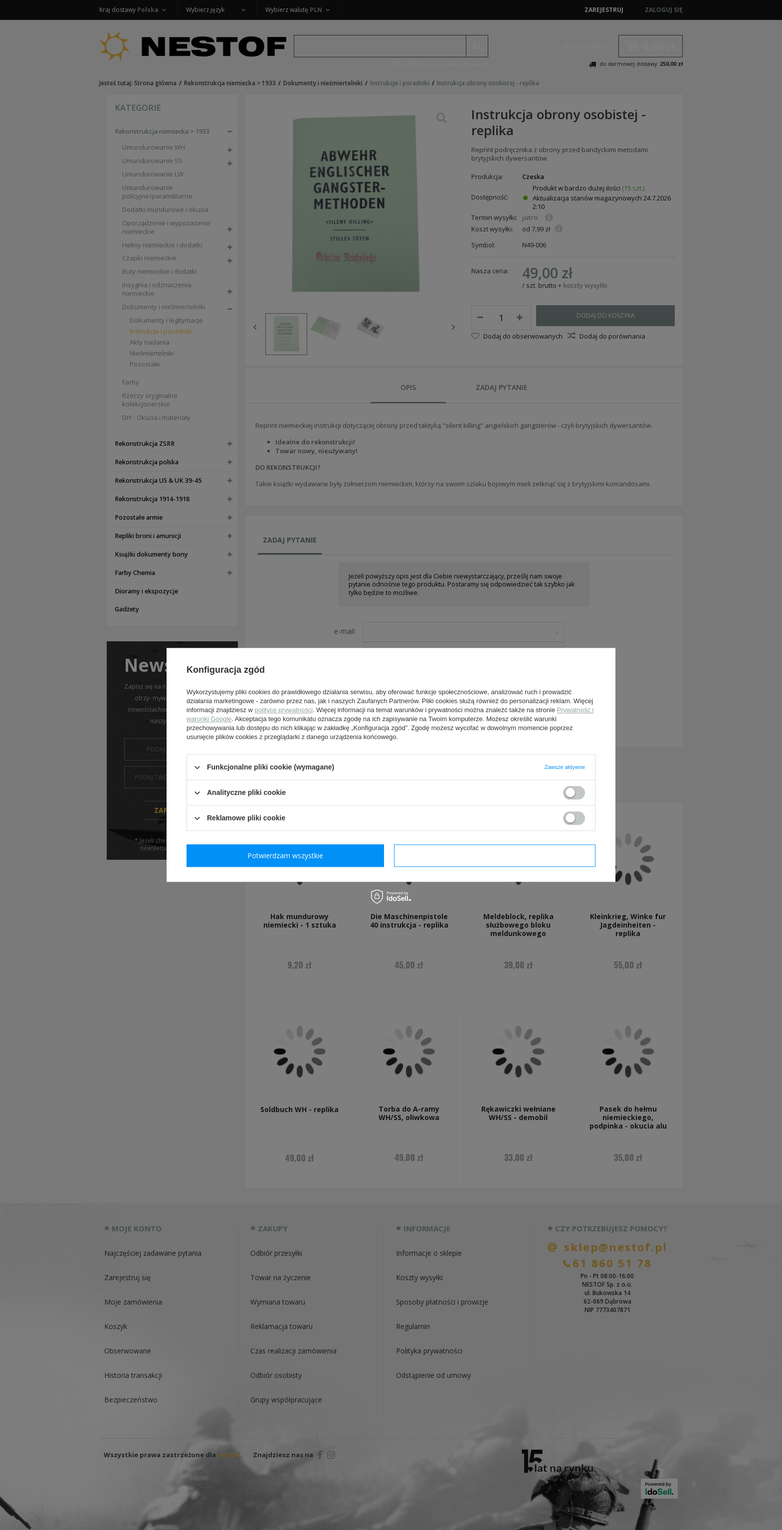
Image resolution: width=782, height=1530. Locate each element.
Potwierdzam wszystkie (497, 855)
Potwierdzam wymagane (287, 855)
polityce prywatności (284, 710)
